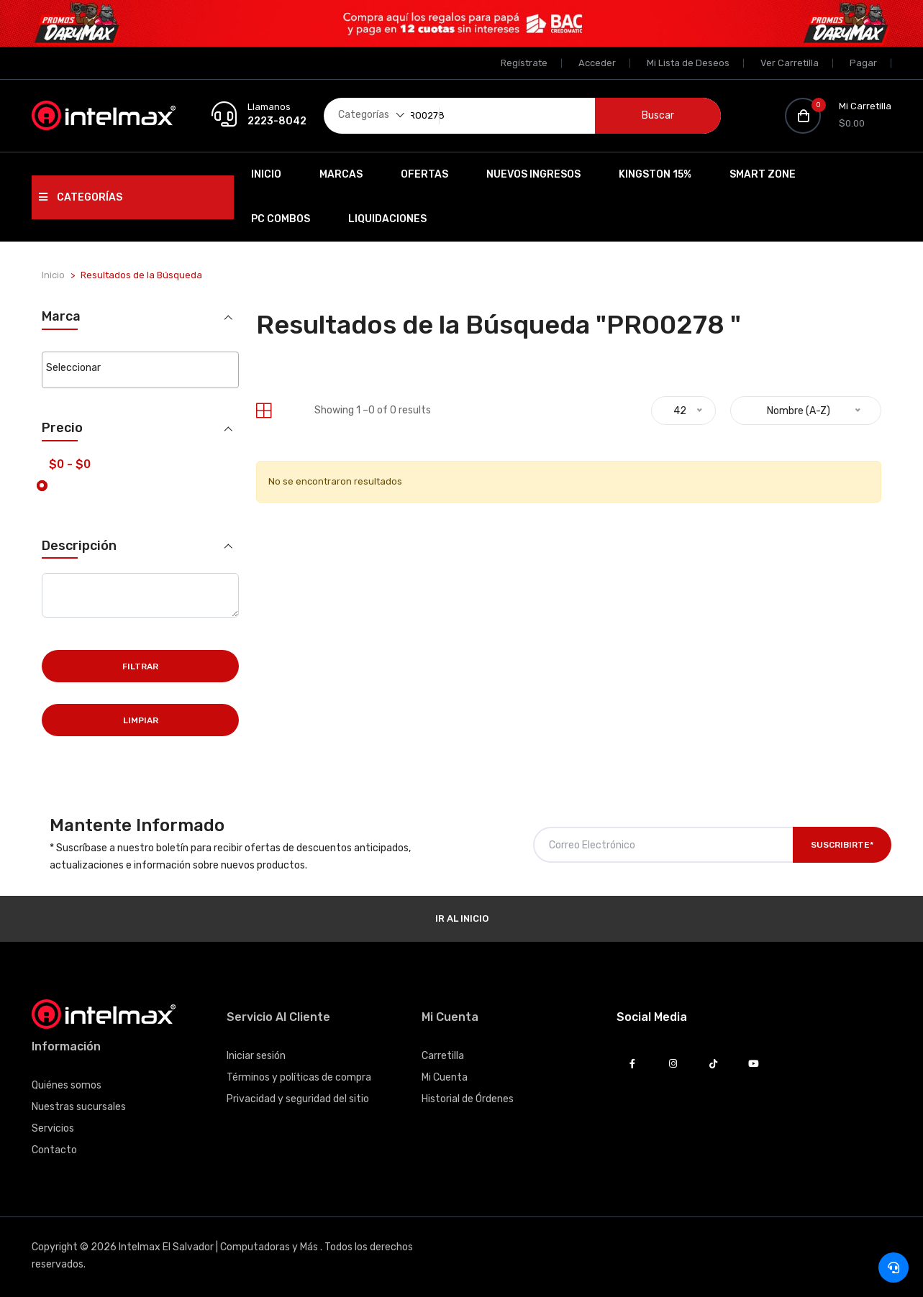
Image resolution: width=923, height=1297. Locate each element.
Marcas (341, 174)
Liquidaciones (387, 219)
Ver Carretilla (789, 63)
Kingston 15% (655, 174)
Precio (62, 426)
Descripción (79, 543)
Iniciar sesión (256, 1054)
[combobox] (140, 369)
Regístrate (524, 63)
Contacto (54, 1148)
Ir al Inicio (461, 917)
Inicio (266, 174)
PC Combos (280, 219)
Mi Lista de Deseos (688, 63)
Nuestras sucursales (79, 1105)
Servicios (53, 1127)
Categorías (80, 197)
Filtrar (140, 665)
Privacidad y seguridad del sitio (298, 1097)
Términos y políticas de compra (299, 1076)
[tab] (263, 411)
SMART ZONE (762, 174)
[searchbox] (140, 368)
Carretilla (443, 1054)
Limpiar (140, 719)
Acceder (597, 63)
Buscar (658, 115)
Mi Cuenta (445, 1076)
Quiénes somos (66, 1084)
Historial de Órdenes (468, 1097)
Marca (61, 316)
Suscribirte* (842, 843)
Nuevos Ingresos (533, 174)
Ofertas (424, 174)
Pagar (863, 63)
